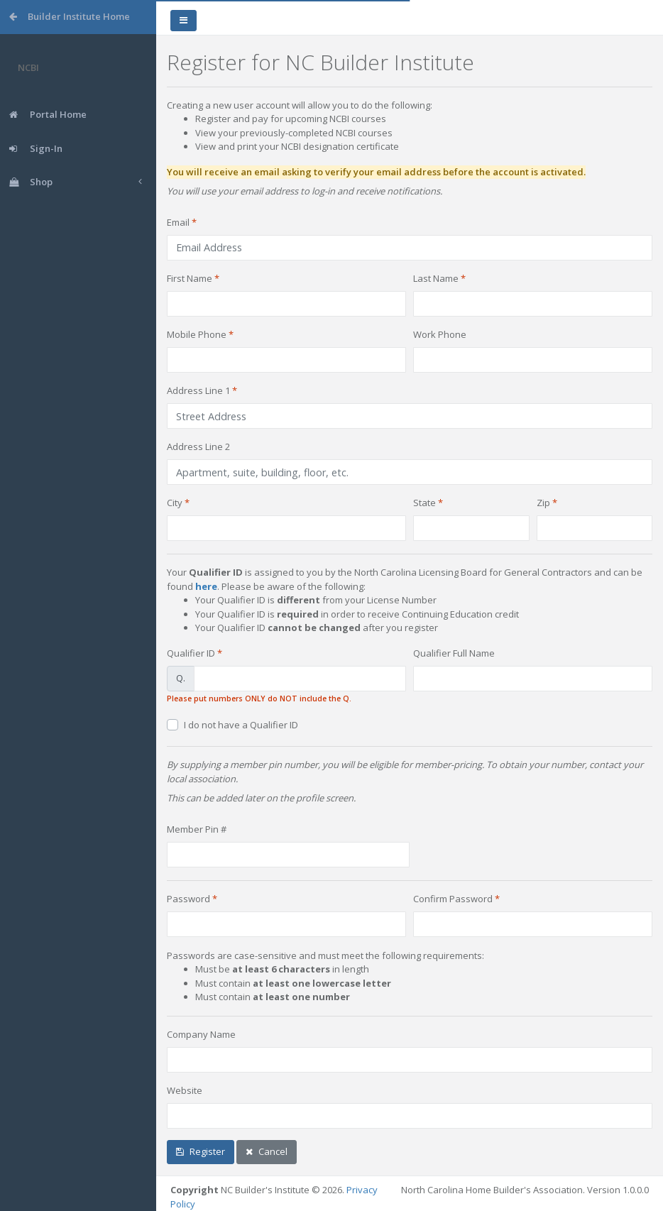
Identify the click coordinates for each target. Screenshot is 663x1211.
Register (200, 1151)
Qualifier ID (191, 653)
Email (178, 222)
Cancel (266, 1151)
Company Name (201, 1034)
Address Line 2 (198, 446)
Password (188, 898)
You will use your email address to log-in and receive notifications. (304, 191)
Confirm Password (453, 898)
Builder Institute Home (69, 16)
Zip (543, 502)
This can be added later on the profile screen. (261, 797)
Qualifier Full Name (454, 653)
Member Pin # (196, 829)
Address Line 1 (198, 390)
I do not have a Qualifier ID (241, 724)
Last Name (436, 278)
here (206, 586)
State (424, 502)
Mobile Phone (196, 334)
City (174, 502)
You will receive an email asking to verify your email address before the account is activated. (376, 171)
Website (184, 1090)
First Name (189, 278)
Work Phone (439, 334)
